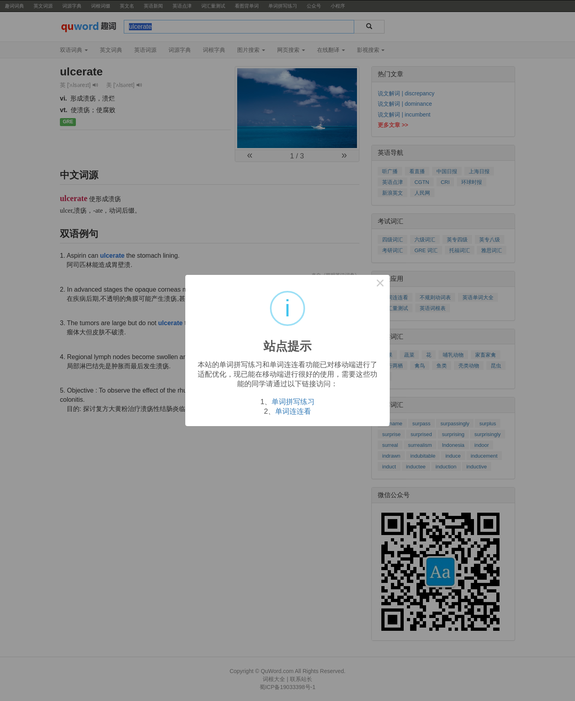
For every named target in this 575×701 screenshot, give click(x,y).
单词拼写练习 (293, 402)
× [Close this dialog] (380, 284)
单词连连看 (293, 411)
